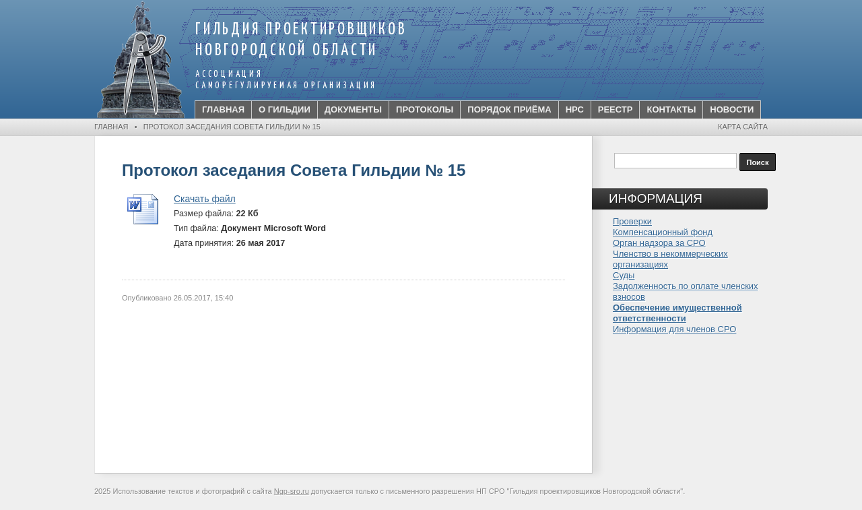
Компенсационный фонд (662, 232)
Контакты (671, 109)
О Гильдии (284, 109)
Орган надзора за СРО (659, 243)
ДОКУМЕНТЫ (353, 109)
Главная (223, 109)
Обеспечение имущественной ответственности (677, 312)
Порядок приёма (509, 109)
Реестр (615, 109)
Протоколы (424, 109)
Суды (623, 275)
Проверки (632, 221)
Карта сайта (743, 127)
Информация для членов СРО (674, 329)
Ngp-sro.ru (291, 491)
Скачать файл (205, 198)
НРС (575, 109)
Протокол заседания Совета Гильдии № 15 (232, 127)
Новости (732, 109)
